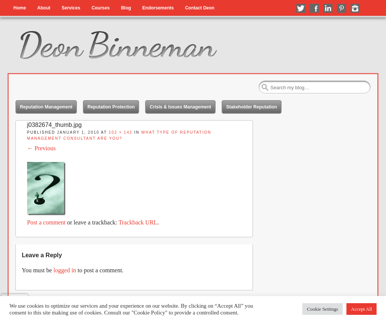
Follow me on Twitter (300, 8)
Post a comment (46, 222)
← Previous (41, 148)
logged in (65, 270)
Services (70, 8)
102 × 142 (120, 132)
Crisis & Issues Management (180, 107)
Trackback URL (137, 222)
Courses (101, 8)
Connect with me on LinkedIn (327, 8)
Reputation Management (46, 107)
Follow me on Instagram (355, 8)
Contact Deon (199, 8)
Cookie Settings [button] (322, 309)
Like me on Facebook (314, 8)
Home (19, 8)
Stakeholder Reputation (251, 107)
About (44, 8)
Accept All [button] (361, 309)
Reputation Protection (111, 107)
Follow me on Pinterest (341, 8)
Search (265, 87)
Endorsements (158, 8)
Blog (126, 8)
